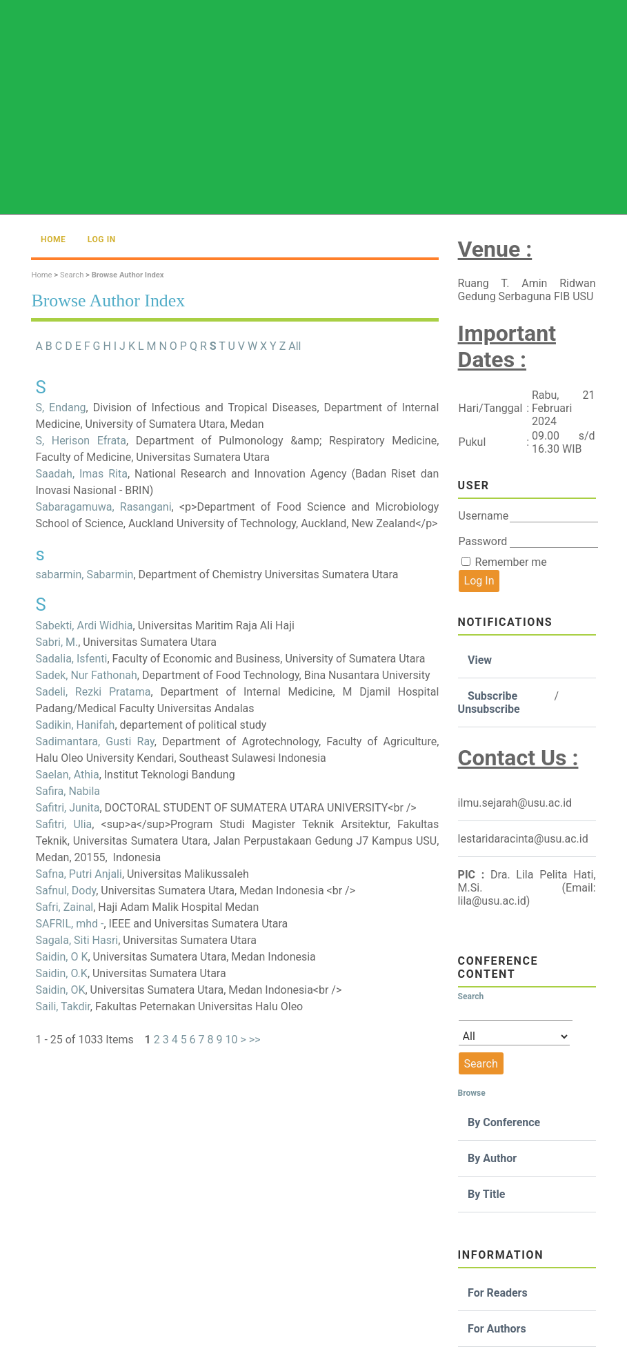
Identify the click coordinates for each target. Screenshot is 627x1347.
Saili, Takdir (62, 1006)
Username (484, 515)
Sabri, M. (56, 642)
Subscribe (492, 695)
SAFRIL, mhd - (69, 923)
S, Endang (60, 407)
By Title (486, 1194)
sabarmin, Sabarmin (84, 574)
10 (231, 1039)
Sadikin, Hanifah (75, 724)
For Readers (498, 1292)
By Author (492, 1158)
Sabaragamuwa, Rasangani (103, 506)
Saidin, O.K (61, 973)
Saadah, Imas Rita (81, 473)
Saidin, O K (61, 956)
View (480, 660)
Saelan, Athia (67, 774)
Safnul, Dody (65, 890)
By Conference (504, 1122)
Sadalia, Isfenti (71, 658)
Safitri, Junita (67, 807)
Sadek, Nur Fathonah (86, 675)
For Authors (497, 1328)
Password (483, 541)
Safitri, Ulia (63, 824)
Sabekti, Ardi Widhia (83, 625)
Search (71, 275)
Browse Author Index (128, 275)
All (294, 346)
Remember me (511, 562)
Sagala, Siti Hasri (76, 940)
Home (53, 239)
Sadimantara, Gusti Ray (94, 741)
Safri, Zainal (64, 907)
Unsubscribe (489, 709)
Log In (102, 239)
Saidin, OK (60, 989)
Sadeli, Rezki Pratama (92, 691)
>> (255, 1039)
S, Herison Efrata (80, 440)
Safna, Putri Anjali (78, 874)
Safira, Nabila (67, 791)
